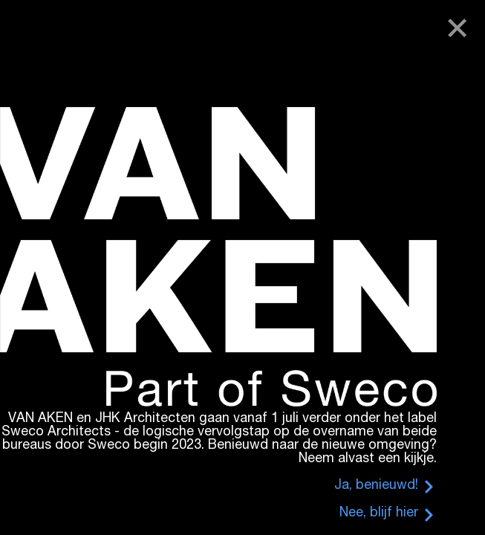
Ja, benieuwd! (376, 486)
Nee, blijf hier (378, 513)
